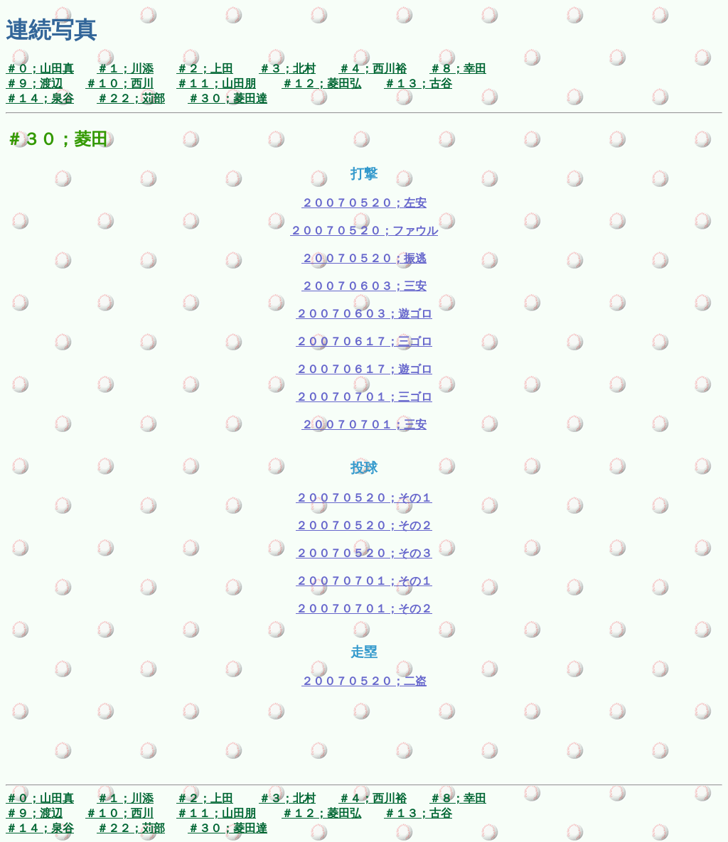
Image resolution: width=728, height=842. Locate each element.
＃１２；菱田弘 (321, 83)
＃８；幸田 (457, 69)
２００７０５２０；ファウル (364, 231)
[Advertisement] (364, 747)
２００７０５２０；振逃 (364, 258)
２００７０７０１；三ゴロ (364, 397)
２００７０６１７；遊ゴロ (364, 369)
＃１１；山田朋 (216, 83)
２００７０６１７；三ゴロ (364, 341)
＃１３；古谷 (418, 83)
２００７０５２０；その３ (364, 553)
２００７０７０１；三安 (364, 425)
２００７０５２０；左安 (364, 203)
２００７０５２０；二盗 (364, 681)
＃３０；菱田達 (227, 98)
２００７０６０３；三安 (364, 286)
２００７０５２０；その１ (364, 498)
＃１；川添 (125, 69)
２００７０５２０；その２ (364, 525)
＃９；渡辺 (34, 83)
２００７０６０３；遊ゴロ (364, 314)
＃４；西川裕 (372, 69)
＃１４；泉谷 (40, 98)
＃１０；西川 (119, 83)
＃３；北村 (287, 69)
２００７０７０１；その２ (364, 609)
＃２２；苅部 (131, 98)
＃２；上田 (204, 69)
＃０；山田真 (40, 69)
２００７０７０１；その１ (364, 581)
